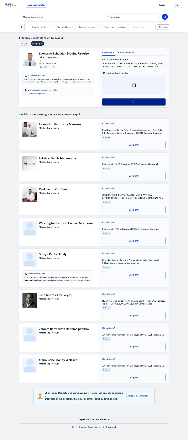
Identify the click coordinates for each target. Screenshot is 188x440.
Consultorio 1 (108, 52)
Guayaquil (37, 43)
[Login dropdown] (178, 5)
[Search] (165, 17)
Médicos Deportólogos (90, 427)
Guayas (24, 43)
